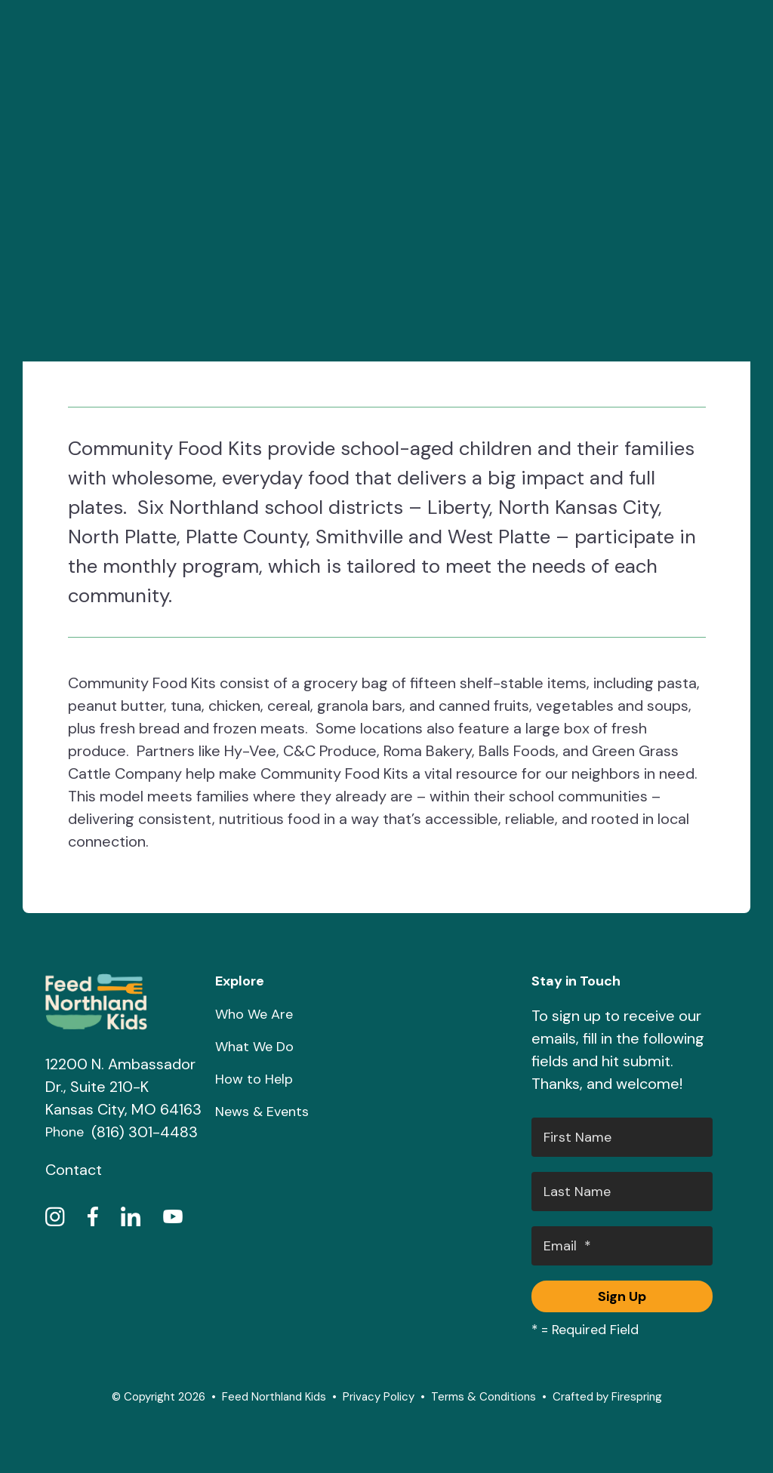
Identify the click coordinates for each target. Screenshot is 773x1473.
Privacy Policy (378, 1396)
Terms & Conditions (483, 1396)
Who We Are (254, 1014)
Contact (73, 1169)
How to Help (254, 1079)
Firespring (636, 1396)
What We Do (254, 1047)
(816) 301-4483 (144, 1132)
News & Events (262, 1111)
